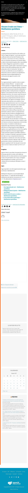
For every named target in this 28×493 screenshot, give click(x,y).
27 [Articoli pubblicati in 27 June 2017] (7, 388)
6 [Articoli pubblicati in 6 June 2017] (7, 380)
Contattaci (20, 474)
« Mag (4, 391)
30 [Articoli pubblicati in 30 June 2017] (17, 388)
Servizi (23, 471)
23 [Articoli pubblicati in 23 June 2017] (17, 385)
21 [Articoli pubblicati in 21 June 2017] (10, 385)
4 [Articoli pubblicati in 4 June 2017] (23, 378)
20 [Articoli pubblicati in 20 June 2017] (7, 385)
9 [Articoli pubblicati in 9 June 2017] (17, 380)
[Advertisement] (14, 274)
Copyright (14, 474)
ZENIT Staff (16, 41)
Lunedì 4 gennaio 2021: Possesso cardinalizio (12, 422)
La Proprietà (18, 471)
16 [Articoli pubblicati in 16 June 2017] (17, 383)
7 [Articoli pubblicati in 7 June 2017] (10, 380)
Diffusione (12, 471)
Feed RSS (14, 397)
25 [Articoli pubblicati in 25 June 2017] (23, 385)
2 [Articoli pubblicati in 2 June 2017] (17, 378)
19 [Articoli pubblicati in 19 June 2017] (4, 385)
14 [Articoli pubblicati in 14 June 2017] (10, 383)
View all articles (5, 220)
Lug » (7, 391)
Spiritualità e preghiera (19, 204)
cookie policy (12, 9)
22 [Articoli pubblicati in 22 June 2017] (13, 385)
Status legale (9, 474)
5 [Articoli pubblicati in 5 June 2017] (4, 380)
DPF (8, 471)
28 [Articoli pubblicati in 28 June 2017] (10, 388)
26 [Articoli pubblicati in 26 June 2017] (4, 388)
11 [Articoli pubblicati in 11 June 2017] (23, 380)
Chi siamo (4, 471)
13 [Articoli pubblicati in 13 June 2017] (7, 383)
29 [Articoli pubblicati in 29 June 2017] (13, 388)
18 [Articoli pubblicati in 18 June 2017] (23, 383)
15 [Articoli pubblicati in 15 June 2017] (13, 383)
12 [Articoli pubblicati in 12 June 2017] (4, 383)
